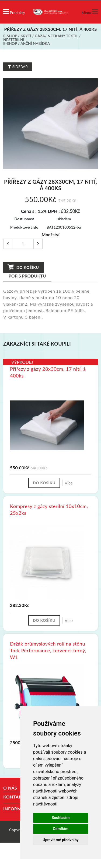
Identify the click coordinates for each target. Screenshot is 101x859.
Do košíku (23, 267)
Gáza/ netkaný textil (56, 36)
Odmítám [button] (60, 829)
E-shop (10, 36)
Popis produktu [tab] (27, 275)
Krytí (26, 36)
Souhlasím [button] (61, 817)
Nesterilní (13, 39)
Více (69, 482)
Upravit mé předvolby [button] (60, 840)
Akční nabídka (35, 43)
